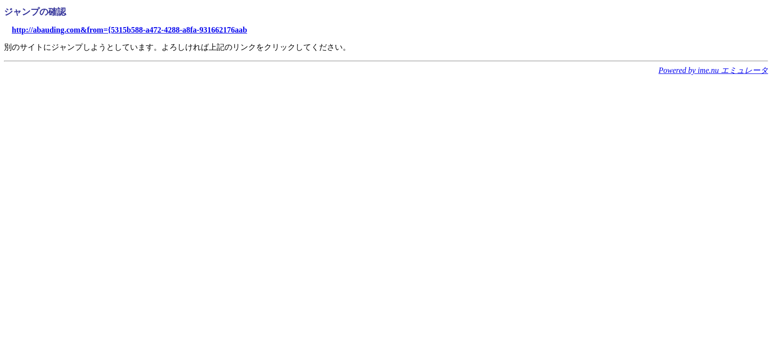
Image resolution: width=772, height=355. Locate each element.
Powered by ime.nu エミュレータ (713, 70)
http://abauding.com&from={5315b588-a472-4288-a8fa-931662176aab (129, 30)
